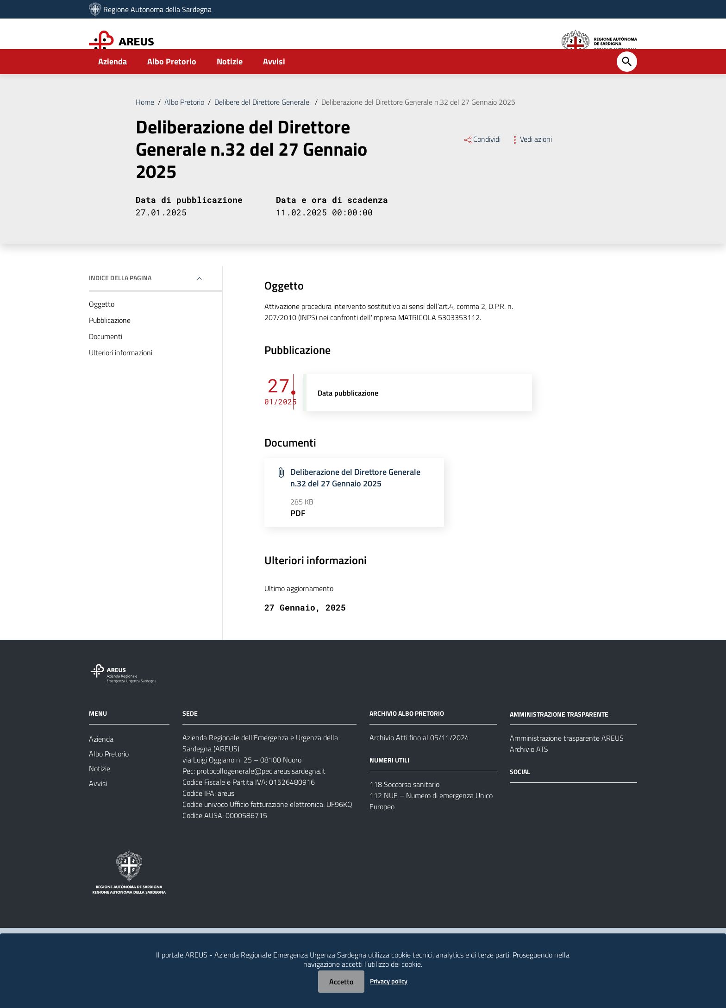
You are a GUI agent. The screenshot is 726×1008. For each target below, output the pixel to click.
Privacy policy (388, 981)
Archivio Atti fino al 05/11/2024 (419, 762)
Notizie (230, 86)
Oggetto (101, 328)
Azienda (112, 86)
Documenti (105, 361)
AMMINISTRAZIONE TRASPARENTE (559, 738)
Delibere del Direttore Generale (262, 126)
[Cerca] (627, 86)
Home (145, 126)
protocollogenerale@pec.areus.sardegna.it (261, 795)
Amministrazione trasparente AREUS (567, 763)
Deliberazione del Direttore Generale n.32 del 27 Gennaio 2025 (418, 126)
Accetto (341, 981)
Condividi (482, 164)
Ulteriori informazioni (120, 377)
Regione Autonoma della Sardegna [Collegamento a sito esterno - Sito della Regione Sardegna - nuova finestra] (157, 9)
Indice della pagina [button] (120, 303)
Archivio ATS (529, 774)
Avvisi (274, 86)
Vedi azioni (531, 164)
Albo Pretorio (171, 86)
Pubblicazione (110, 345)
